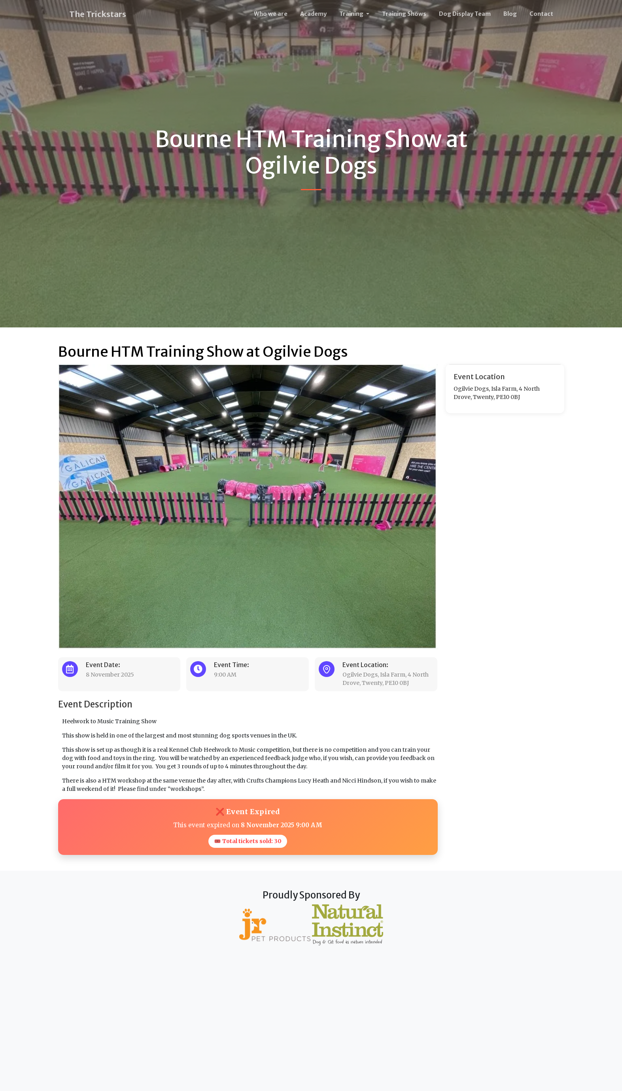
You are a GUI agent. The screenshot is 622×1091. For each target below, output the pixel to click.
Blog (510, 13)
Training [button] (352, 13)
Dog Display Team (465, 13)
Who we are (270, 13)
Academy (313, 13)
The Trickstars (97, 14)
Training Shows (404, 13)
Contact (541, 13)
